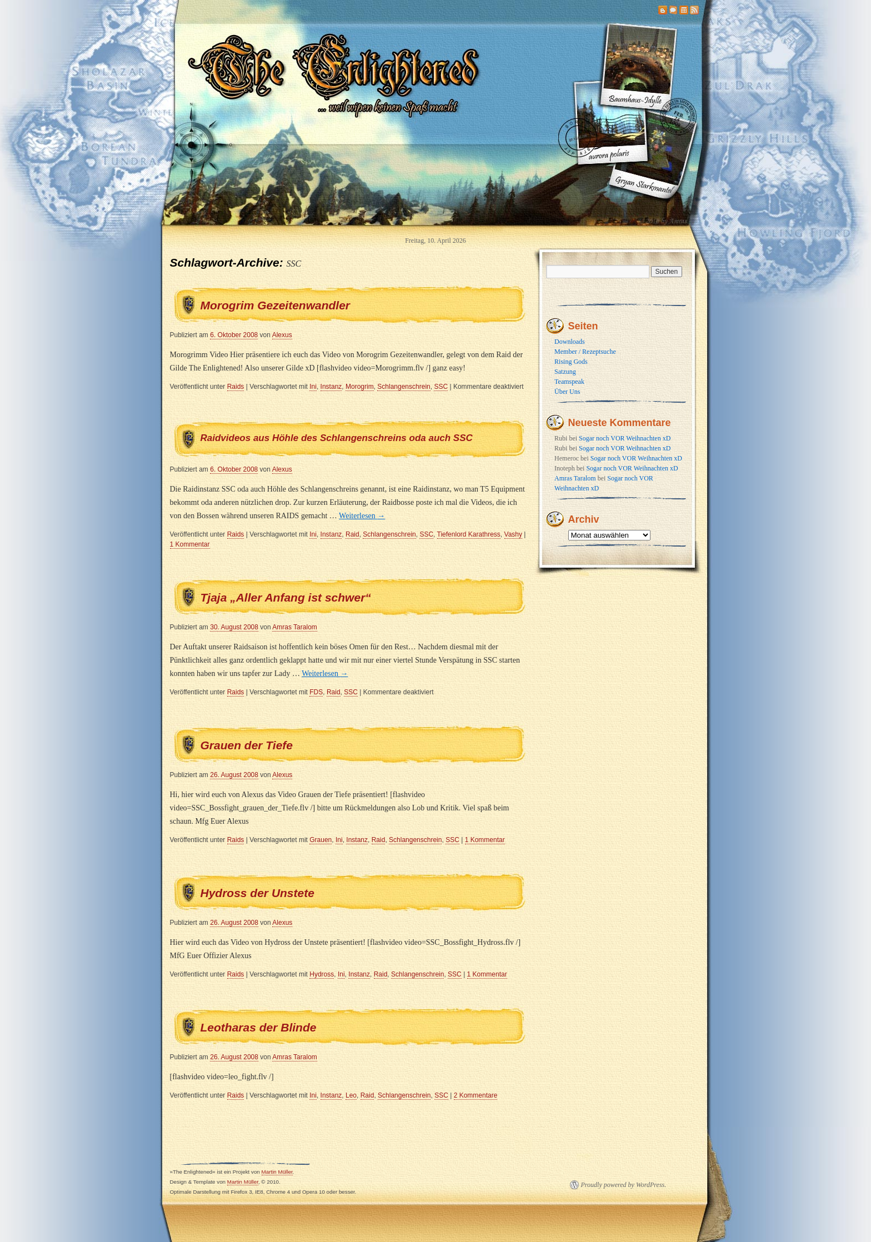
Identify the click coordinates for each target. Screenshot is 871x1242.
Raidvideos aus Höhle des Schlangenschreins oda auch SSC (337, 438)
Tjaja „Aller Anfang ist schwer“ (286, 597)
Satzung (565, 371)
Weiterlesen (362, 516)
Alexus (282, 335)
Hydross (321, 974)
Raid (352, 534)
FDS (316, 692)
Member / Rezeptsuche (585, 351)
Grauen (320, 840)
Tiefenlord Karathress (468, 534)
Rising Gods (571, 361)
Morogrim (360, 386)
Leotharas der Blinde (259, 1027)
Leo (351, 1095)
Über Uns (567, 391)
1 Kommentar (190, 544)
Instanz (331, 386)
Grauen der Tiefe (247, 745)
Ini (313, 386)
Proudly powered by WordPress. (624, 1185)
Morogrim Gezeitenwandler (276, 305)
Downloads (569, 341)
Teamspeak (569, 381)
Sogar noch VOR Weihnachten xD (624, 438)
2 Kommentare (476, 1095)
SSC (441, 386)
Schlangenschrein (403, 386)
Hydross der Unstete (257, 893)
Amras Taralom (294, 627)
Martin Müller (277, 1172)
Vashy (513, 534)
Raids (235, 386)
